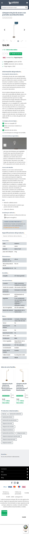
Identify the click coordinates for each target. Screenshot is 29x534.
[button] (2, 3)
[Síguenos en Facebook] (12, 482)
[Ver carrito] (27, 3)
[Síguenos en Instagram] (15, 482)
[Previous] (4, 30)
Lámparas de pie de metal (8, 439)
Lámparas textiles (7, 442)
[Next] (24, 30)
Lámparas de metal (7, 423)
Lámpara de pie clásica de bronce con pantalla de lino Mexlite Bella (21, 387)
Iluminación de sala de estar (9, 420)
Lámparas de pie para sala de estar (11, 436)
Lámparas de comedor (8, 426)
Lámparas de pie (21, 433)
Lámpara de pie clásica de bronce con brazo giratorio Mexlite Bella (7, 387)
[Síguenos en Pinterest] (17, 482)
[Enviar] (26, 7)
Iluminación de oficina (8, 433)
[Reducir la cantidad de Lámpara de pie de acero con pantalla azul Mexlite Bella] (3, 53)
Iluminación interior (7, 417)
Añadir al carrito (16, 53)
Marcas (4, 414)
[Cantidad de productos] (5, 53)
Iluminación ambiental (15, 414)
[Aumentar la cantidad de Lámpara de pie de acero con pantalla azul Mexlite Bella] (7, 53)
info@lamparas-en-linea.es (11, 227)
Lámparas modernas (7, 430)
